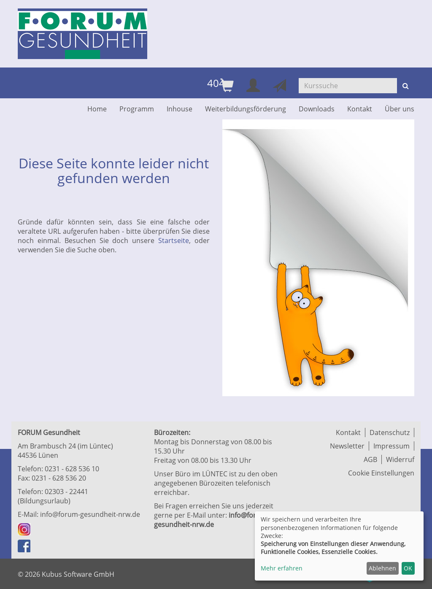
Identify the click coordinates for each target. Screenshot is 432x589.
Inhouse (179, 108)
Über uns (399, 108)
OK (408, 568)
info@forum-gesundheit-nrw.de (90, 514)
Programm (136, 108)
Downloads (317, 108)
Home (97, 108)
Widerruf (400, 459)
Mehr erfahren (281, 568)
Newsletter (347, 446)
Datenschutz (390, 432)
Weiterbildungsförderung (245, 108)
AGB (370, 459)
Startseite (173, 240)
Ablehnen (382, 568)
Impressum (391, 446)
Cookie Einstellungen (381, 473)
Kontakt (359, 108)
